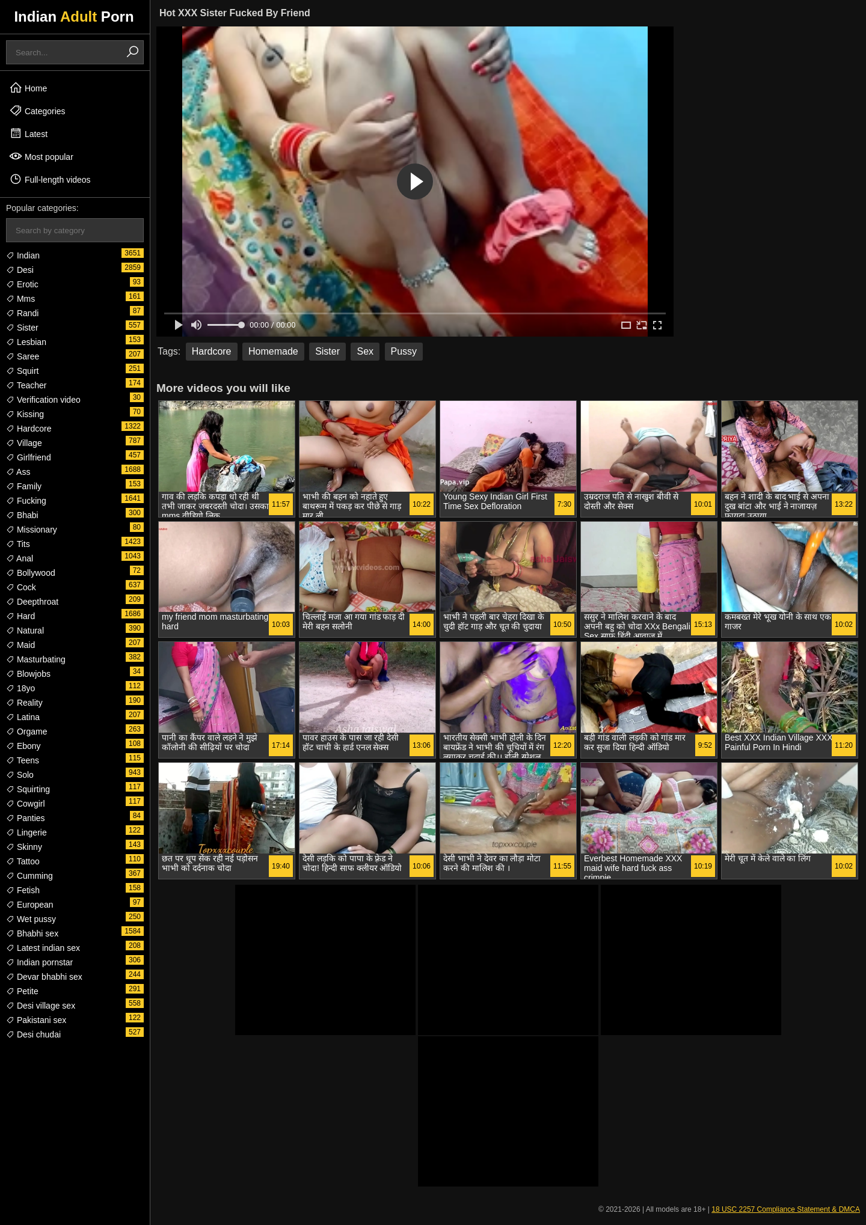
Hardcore (28, 428)
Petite (22, 991)
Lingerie (26, 832)
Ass (18, 472)
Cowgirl (25, 803)
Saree (22, 356)
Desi (20, 270)
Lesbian (26, 342)
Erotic (22, 284)
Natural (25, 630)
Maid (20, 645)
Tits (18, 544)
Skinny (24, 847)
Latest (28, 133)
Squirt (22, 371)
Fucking (26, 501)
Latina (23, 717)
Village (24, 443)
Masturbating (36, 659)
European (30, 904)
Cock (21, 587)
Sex (365, 351)
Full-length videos (50, 179)
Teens (22, 760)
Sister (22, 327)
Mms (20, 299)
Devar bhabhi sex (44, 977)
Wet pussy (31, 919)
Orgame (26, 731)
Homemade (273, 351)
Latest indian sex (43, 948)
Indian (23, 255)
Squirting (28, 789)
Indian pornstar (39, 962)
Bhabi (22, 515)
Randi (22, 313)
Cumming (29, 876)
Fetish (23, 890)
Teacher (26, 385)
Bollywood (30, 573)
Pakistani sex (36, 1020)
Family (23, 486)
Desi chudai (33, 1034)
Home (28, 87)
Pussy (404, 351)
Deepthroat (32, 601)
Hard (20, 616)
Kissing (25, 414)
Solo (20, 775)
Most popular (41, 156)
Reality (24, 702)
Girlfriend (28, 457)
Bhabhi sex (32, 933)
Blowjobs (28, 674)
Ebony (23, 746)
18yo (20, 688)
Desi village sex (40, 1005)
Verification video (43, 400)
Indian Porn (74, 16)
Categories (37, 110)
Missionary (31, 529)
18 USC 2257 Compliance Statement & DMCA (785, 1209)
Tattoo (23, 861)
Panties (25, 818)
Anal (19, 558)
